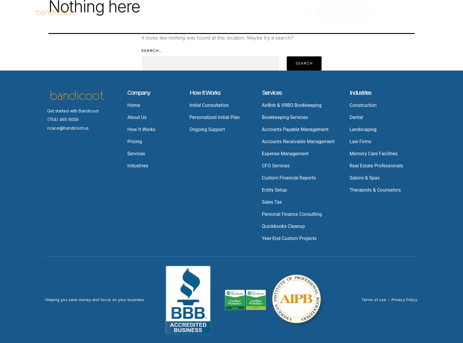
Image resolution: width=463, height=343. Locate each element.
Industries (206, 12)
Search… (152, 50)
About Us (297, 12)
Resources (265, 12)
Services (171, 12)
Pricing (235, 12)
